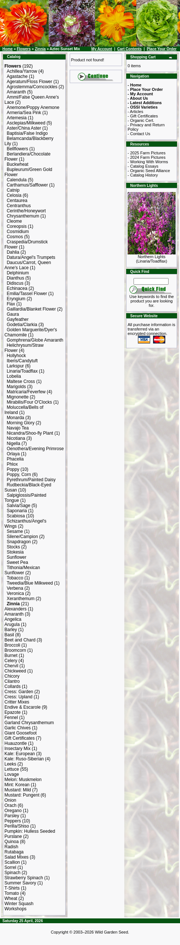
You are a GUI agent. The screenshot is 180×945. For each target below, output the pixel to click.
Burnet (10, 655)
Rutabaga (14, 852)
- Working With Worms (148, 162)
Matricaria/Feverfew (26, 391)
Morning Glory (20, 422)
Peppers (12, 821)
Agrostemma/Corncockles (32, 86)
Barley (10, 629)
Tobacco (15, 578)
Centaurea (17, 200)
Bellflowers (17, 148)
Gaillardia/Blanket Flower (31, 309)
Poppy (13, 469)
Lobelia (14, 376)
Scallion (12, 862)
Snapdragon (19, 541)
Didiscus (15, 283)
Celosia (14, 195)
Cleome (14, 221)
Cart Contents (129, 49)
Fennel (11, 717)
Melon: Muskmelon (23, 779)
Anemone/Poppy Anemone (33, 107)
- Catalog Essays (143, 166)
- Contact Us (139, 133)
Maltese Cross (21, 381)
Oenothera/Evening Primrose (35, 448)
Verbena (15, 588)
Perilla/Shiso (16, 826)
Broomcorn (15, 650)
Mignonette (17, 397)
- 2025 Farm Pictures (147, 153)
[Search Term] (151, 281)
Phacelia (15, 459)
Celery (10, 660)
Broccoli (12, 645)
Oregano (13, 810)
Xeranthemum (20, 598)
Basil (9, 634)
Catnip (13, 190)
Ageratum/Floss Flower (29, 81)
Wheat (10, 898)
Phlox (12, 464)
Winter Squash (19, 903)
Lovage (11, 774)
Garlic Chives (17, 727)
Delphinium (18, 272)
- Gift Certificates (143, 116)
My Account (101, 49)
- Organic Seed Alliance (149, 170)
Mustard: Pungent (21, 795)
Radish (11, 846)
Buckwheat (17, 164)
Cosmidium (18, 231)
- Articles (135, 111)
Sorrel (10, 867)
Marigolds (16, 386)
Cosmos (15, 236)
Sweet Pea (17, 562)
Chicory (12, 676)
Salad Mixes (16, 857)
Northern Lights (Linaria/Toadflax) (152, 257)
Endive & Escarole (22, 707)
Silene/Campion (22, 536)
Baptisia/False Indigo (27, 133)
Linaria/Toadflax (22, 371)
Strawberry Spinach (23, 877)
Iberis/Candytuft (22, 360)
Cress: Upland (18, 696)
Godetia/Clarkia (22, 324)
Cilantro (12, 681)
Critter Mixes (16, 702)
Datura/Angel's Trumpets (31, 257)
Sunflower (16, 557)
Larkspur (15, 366)
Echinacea (17, 288)
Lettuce (11, 769)
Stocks (13, 546)
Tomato (11, 893)
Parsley (11, 815)
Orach (10, 805)
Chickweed (15, 671)
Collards (12, 686)
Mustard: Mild (17, 789)
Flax (11, 304)
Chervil (11, 665)
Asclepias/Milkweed (26, 123)
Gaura (13, 314)
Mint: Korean (17, 784)
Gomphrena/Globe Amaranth (35, 340)
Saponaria (17, 510)
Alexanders (15, 609)
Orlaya (13, 453)
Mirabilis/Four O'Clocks (29, 402)
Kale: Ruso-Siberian (24, 758)
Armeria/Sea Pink (24, 112)
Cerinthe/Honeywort (26, 210)
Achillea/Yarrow (22, 71)
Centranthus (19, 205)
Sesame (15, 531)
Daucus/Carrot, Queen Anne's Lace (27, 265)
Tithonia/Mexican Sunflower (22, 570)
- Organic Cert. (141, 120)
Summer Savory (20, 883)
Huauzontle (15, 743)
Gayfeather (17, 319)
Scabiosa (16, 515)
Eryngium (16, 298)
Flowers (24, 49)
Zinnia (40, 49)
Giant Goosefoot (20, 733)
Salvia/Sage (18, 505)
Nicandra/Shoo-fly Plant (30, 433)
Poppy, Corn (19, 474)
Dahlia (13, 252)
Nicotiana (16, 438)
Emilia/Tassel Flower (27, 293)
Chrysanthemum (23, 216)
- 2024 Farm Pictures (147, 157)
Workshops (15, 908)
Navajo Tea (18, 428)
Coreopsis (17, 226)
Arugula (12, 624)
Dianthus (15, 278)
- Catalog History (143, 175)
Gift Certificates (19, 738)
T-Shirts (12, 888)
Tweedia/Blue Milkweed (30, 583)
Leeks (10, 764)
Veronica (15, 593)
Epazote (12, 712)
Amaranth (16, 92)
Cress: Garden (18, 691)
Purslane (13, 836)
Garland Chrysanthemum (29, 722)
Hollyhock (16, 355)
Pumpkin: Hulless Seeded (29, 831)
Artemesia (17, 117)
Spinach (12, 872)
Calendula (17, 179)
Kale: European (19, 753)
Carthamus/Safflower (27, 185)
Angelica (12, 619)
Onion (10, 800)
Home (8, 49)
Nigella (13, 443)
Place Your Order (162, 49)
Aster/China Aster (24, 128)
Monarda (15, 417)
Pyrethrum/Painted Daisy (31, 479)
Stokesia (15, 552)
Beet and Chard (19, 640)
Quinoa (11, 841)
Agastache (17, 76)
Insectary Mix (17, 748)
